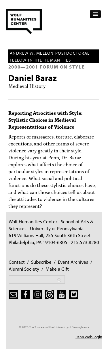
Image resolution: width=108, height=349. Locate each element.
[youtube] (61, 294)
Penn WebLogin (88, 336)
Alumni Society (24, 269)
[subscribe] (13, 294)
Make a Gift (57, 269)
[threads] (49, 294)
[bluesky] (73, 294)
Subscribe (41, 262)
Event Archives (73, 262)
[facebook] (25, 294)
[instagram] (37, 294)
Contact (17, 262)
